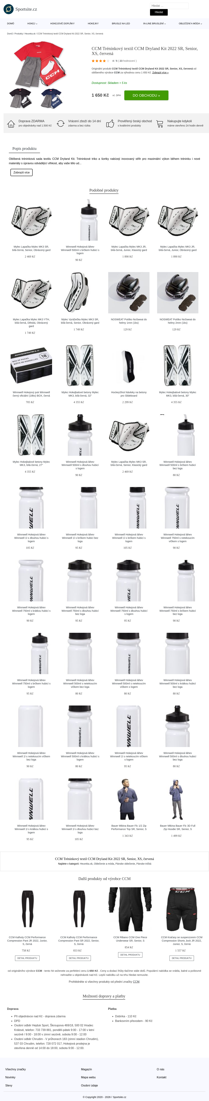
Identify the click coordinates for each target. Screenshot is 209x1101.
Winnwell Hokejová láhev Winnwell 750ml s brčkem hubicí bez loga (177, 610)
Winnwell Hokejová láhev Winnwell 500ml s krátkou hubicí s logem (80, 756)
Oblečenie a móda (104, 863)
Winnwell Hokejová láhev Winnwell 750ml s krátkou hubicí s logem (31, 610)
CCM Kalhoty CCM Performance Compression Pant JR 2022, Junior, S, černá (27, 940)
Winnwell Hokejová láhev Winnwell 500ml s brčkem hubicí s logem (80, 250)
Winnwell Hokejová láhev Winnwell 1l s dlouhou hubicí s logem (31, 538)
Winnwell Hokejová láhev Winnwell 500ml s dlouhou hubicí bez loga (177, 756)
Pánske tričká (143, 863)
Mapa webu (88, 1077)
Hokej (31, 23)
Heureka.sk (30, 33)
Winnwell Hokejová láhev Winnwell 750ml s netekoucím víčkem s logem (177, 538)
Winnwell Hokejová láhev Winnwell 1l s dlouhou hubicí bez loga (80, 829)
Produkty (19, 33)
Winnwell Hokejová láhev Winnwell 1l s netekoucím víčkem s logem (129, 756)
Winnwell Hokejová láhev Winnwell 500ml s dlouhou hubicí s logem (80, 465)
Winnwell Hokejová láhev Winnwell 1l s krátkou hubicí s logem (31, 829)
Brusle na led (121, 23)
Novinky (10, 1077)
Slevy (8, 1085)
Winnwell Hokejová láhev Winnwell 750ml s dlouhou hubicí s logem (129, 610)
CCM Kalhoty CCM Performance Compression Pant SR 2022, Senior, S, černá (78, 940)
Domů (10, 23)
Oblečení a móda (189, 23)
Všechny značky (15, 1069)
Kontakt (161, 1077)
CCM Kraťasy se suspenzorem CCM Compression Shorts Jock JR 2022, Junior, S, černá (181, 940)
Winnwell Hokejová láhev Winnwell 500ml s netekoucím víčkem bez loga (80, 683)
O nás (160, 1069)
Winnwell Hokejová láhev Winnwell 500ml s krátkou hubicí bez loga (177, 683)
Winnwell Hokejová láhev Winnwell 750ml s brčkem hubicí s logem (31, 683)
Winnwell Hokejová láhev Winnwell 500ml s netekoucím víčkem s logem (129, 683)
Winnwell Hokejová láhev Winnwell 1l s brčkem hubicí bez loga (80, 538)
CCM (117, 72)
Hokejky (93, 23)
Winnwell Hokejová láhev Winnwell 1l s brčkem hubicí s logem (129, 538)
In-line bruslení (153, 23)
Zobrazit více (21, 172)
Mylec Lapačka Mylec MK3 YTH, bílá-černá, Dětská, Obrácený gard (31, 322)
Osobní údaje (89, 1085)
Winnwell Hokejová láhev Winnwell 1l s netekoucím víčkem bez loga (31, 756)
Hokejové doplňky (62, 23)
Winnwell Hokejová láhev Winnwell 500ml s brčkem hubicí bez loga (177, 465)
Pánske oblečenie (125, 863)
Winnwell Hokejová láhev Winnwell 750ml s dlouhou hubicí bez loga (80, 610)
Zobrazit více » (160, 72)
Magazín (86, 1069)
